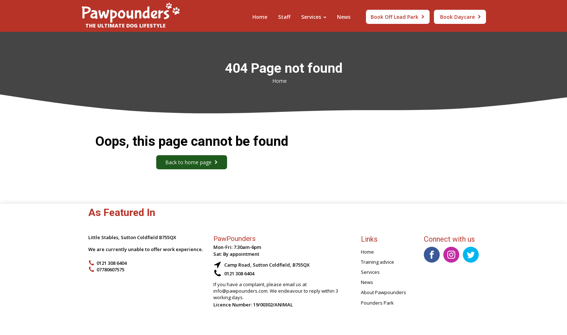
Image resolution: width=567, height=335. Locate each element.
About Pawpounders (383, 292)
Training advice (377, 262)
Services (313, 16)
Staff (284, 16)
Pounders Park (377, 303)
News (343, 16)
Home (259, 16)
